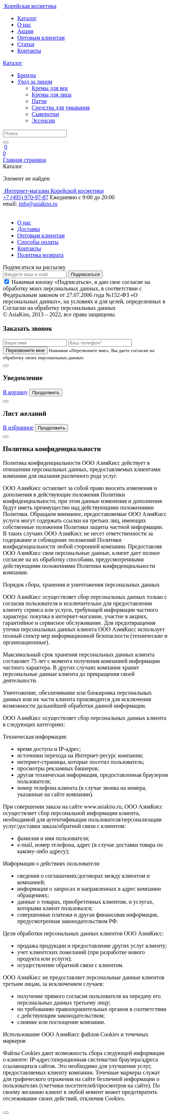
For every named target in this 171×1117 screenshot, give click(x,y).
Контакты (29, 51)
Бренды (26, 75)
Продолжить (45, 392)
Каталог (27, 18)
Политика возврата (40, 255)
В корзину (15, 392)
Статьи (25, 44)
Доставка (28, 229)
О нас (24, 25)
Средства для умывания (61, 107)
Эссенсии (43, 120)
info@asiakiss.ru (38, 204)
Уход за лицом (34, 82)
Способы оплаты (38, 242)
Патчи (39, 101)
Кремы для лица (51, 95)
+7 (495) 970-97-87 (25, 197)
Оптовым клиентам (41, 38)
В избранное (18, 427)
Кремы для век (50, 88)
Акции (25, 31)
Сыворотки (45, 114)
